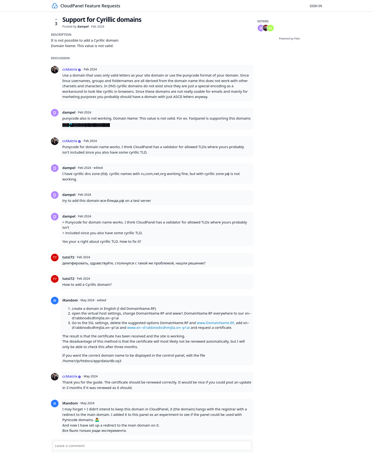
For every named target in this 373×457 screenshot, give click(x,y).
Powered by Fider (289, 38)
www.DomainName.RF (215, 322)
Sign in (316, 6)
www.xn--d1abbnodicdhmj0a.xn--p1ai (158, 327)
